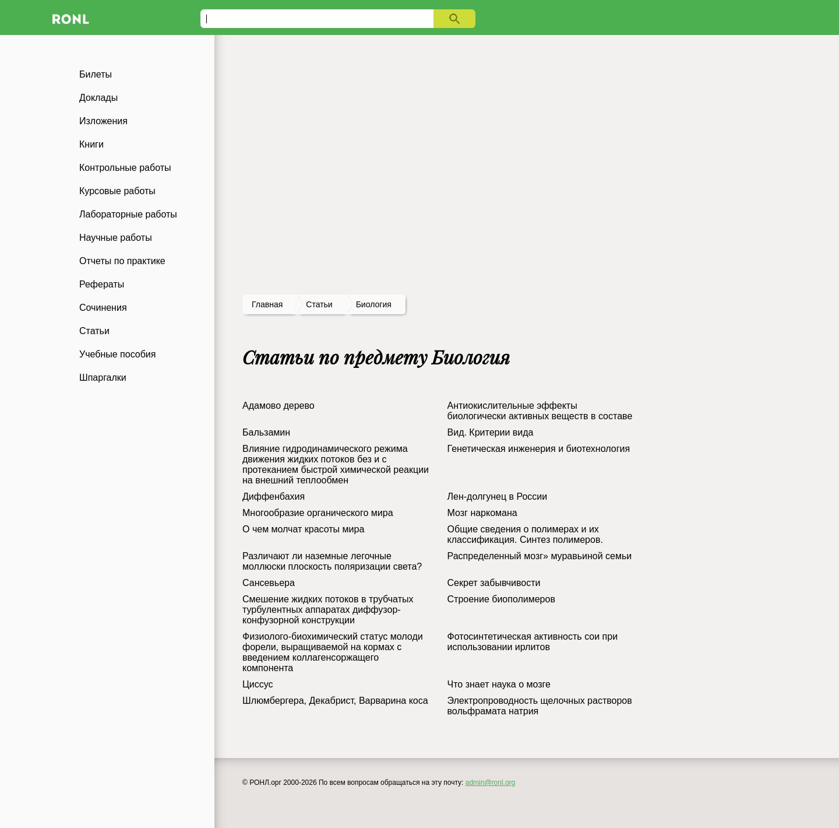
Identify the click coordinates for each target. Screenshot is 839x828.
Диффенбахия (273, 496)
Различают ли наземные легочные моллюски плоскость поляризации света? (332, 561)
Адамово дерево (278, 406)
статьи (319, 304)
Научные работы (115, 238)
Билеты (95, 74)
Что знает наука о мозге (499, 684)
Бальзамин (266, 432)
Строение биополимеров (501, 599)
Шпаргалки (102, 378)
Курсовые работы (117, 191)
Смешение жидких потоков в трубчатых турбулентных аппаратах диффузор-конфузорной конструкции (327, 609)
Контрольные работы (125, 168)
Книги (91, 144)
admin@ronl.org (491, 782)
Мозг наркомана (482, 513)
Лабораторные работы (128, 214)
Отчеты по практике (122, 261)
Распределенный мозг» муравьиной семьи (539, 556)
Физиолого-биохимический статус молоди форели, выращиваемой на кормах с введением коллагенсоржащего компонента (332, 652)
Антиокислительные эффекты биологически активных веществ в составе (540, 411)
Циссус (257, 684)
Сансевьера (268, 583)
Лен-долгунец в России (497, 496)
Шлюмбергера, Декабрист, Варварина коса (335, 701)
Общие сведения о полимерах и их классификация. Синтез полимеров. (525, 534)
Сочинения (103, 308)
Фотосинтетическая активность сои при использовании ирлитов (532, 641)
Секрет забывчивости (494, 583)
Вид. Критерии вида (490, 432)
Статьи (94, 331)
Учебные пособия (117, 354)
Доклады (98, 98)
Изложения (103, 121)
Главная (267, 304)
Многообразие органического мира (317, 513)
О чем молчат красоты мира (303, 529)
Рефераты (101, 284)
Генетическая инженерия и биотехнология (538, 449)
